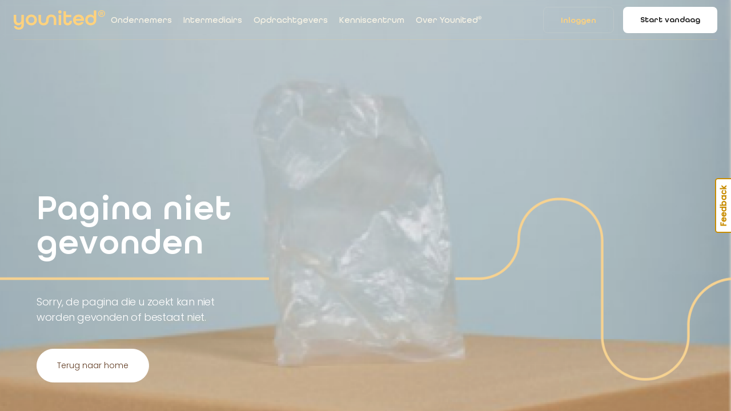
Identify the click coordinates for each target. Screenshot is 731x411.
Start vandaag (670, 20)
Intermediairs (212, 20)
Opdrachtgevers (291, 20)
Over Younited (448, 20)
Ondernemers (141, 20)
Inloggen (578, 20)
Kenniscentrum (371, 20)
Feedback (723, 205)
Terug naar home (92, 365)
